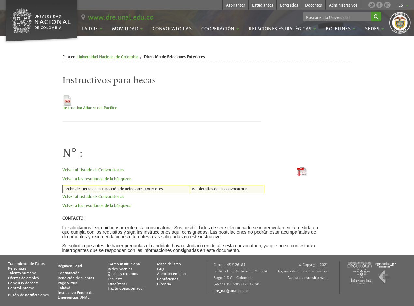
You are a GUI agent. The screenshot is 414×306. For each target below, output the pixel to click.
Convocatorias (172, 29)
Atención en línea (171, 273)
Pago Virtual (68, 283)
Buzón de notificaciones (28, 295)
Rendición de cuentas (76, 278)
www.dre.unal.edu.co (121, 17)
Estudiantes (262, 5)
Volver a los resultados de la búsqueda (96, 179)
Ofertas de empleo (23, 278)
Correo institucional (124, 264)
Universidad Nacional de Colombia (107, 57)
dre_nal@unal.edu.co (232, 290)
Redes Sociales (120, 269)
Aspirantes (235, 5)
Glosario (164, 284)
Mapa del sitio (169, 264)
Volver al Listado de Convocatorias (93, 170)
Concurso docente (23, 283)
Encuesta (115, 279)
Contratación (69, 273)
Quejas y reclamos (123, 273)
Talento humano (22, 273)
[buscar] (336, 17)
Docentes (313, 5)
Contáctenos (167, 279)
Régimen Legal (70, 266)
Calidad (64, 288)
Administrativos (343, 5)
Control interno (21, 288)
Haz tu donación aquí (126, 288)
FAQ (160, 269)
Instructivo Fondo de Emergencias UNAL (75, 294)
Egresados (289, 5)
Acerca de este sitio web (308, 277)
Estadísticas (117, 284)
